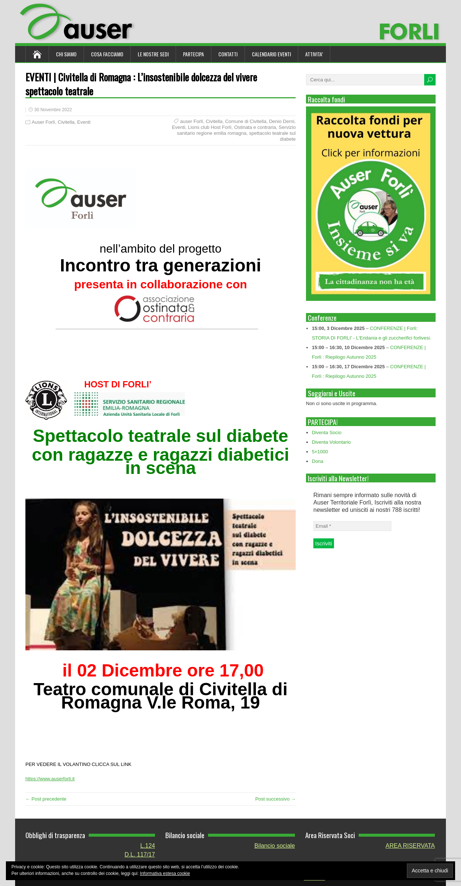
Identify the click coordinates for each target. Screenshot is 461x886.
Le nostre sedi (153, 54)
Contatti (227, 54)
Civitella (66, 122)
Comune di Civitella (245, 121)
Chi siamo (66, 54)
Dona (317, 461)
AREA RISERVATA (410, 846)
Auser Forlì (43, 122)
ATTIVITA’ (314, 54)
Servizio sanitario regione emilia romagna (236, 130)
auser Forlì (191, 121)
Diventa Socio (326, 432)
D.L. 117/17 (139, 854)
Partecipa (193, 54)
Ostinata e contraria (255, 127)
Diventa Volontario (331, 442)
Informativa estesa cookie (165, 873)
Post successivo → (275, 799)
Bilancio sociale (274, 846)
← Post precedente (45, 799)
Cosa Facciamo (107, 54)
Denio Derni (282, 121)
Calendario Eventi (271, 54)
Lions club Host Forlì (210, 127)
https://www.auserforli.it (50, 778)
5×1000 (320, 451)
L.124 (147, 846)
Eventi (84, 122)
